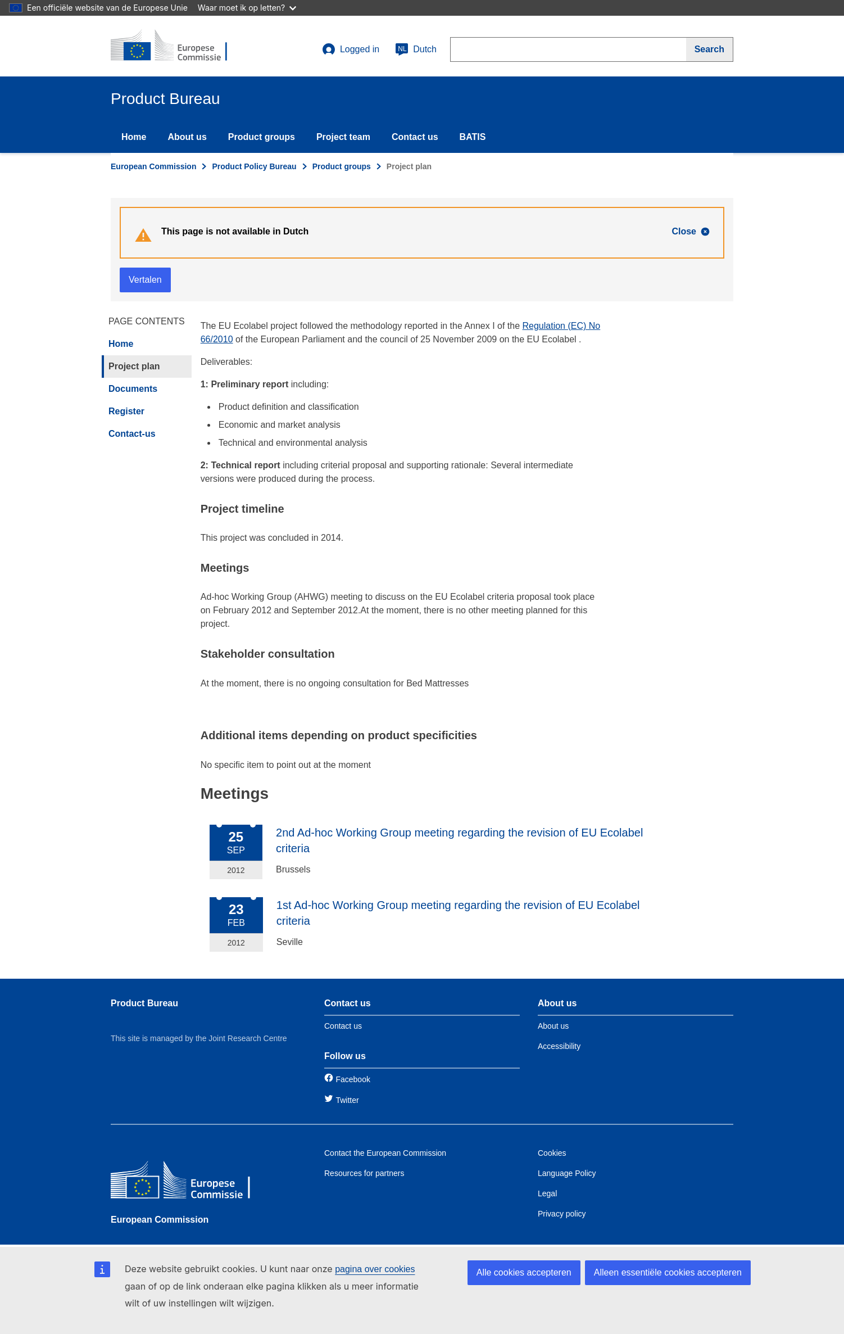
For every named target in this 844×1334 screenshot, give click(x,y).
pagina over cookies (375, 1269)
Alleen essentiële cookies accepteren (668, 1272)
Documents (132, 389)
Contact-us (132, 433)
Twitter (347, 1100)
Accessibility (559, 1046)
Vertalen (145, 279)
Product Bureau (144, 1003)
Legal (547, 1193)
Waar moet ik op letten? (247, 7)
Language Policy (567, 1173)
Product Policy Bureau (254, 166)
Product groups (261, 137)
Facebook (352, 1079)
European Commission (153, 166)
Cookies (552, 1152)
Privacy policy (562, 1213)
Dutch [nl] (416, 49)
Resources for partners (364, 1173)
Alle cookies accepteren (524, 1272)
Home (133, 137)
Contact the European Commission (385, 1152)
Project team (343, 137)
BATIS (473, 137)
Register (126, 411)
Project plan (134, 366)
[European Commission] (192, 1182)
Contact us (415, 137)
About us (186, 137)
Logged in (350, 49)
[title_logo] (179, 46)
